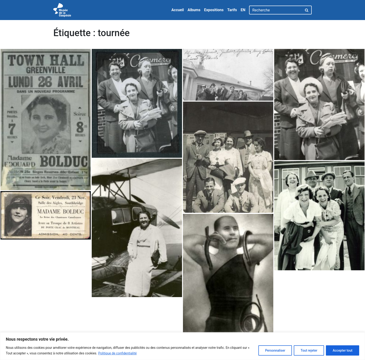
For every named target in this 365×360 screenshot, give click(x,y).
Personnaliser (275, 350)
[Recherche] (275, 10)
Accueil (177, 10)
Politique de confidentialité (117, 353)
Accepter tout (342, 350)
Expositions (214, 10)
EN (243, 10)
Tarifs (232, 10)
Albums (194, 10)
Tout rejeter (309, 350)
